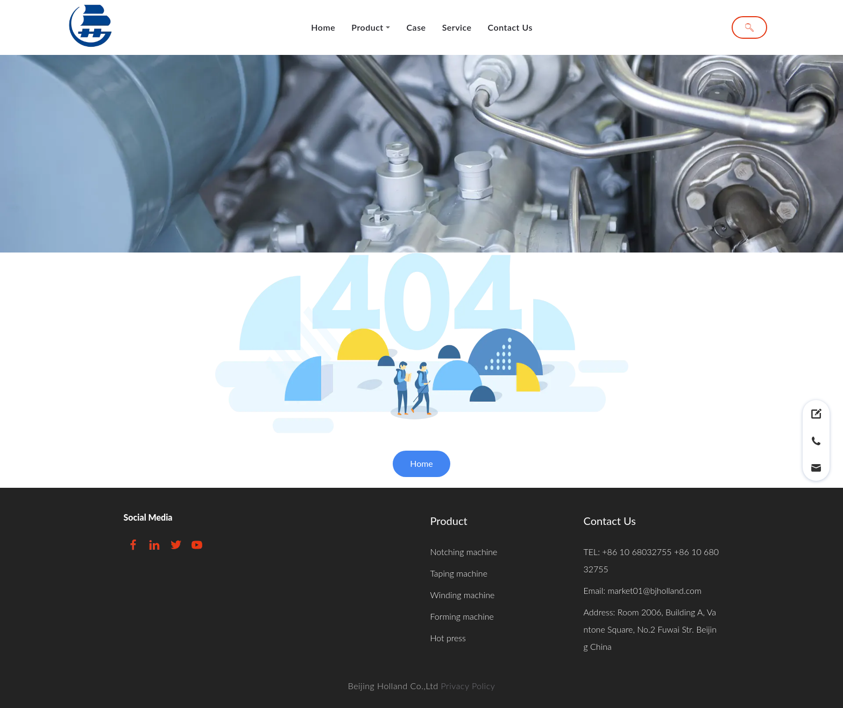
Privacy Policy (468, 686)
